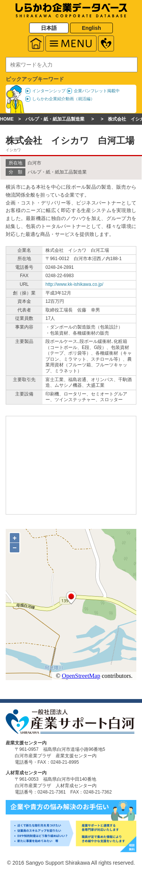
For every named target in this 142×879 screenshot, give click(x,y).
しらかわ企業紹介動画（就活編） (63, 98)
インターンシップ (49, 90)
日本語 (49, 28)
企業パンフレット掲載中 (97, 90)
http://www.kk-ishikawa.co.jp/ (74, 284)
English (91, 28)
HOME (7, 119)
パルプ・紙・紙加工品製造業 (54, 119)
